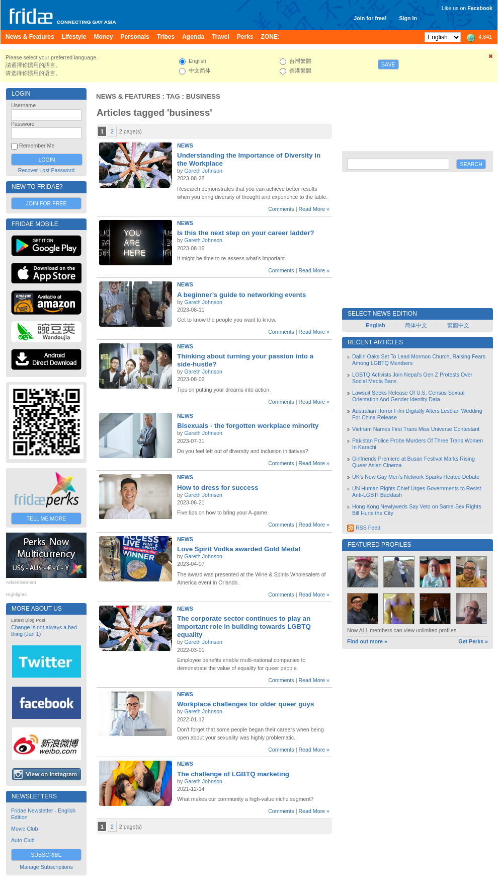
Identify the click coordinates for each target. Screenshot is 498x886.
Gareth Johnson (203, 171)
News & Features (128, 96)
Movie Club (24, 829)
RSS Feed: (364, 528)
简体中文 (416, 325)
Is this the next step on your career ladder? (245, 233)
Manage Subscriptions (46, 867)
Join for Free (46, 203)
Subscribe (46, 855)
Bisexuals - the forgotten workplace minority (247, 425)
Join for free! (370, 18)
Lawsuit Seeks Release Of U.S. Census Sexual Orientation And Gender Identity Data (408, 396)
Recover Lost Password (46, 170)
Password (23, 124)
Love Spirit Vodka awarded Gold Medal (238, 549)
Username (23, 105)
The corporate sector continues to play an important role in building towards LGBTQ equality (244, 626)
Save (388, 64)
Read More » (313, 209)
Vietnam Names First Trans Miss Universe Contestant (415, 429)
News (185, 145)
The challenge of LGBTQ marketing (233, 774)
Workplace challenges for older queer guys (245, 704)
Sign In (408, 18)
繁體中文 (458, 325)
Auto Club (23, 840)
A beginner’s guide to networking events (241, 295)
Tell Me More (46, 518)
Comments (281, 209)
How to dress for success (217, 487)
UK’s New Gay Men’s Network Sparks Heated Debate (415, 477)
